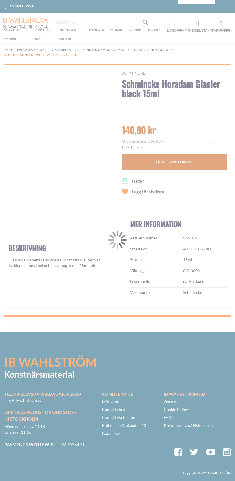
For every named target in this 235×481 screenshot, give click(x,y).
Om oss (170, 401)
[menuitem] (15, 35)
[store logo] (23, 23)
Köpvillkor (111, 433)
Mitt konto (111, 401)
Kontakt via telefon (118, 417)
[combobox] (102, 23)
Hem (8, 49)
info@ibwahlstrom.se (22, 400)
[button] (21, 192)
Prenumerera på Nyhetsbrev (188, 425)
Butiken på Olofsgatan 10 (124, 425)
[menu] (117, 35)
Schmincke (133, 73)
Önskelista (197, 24)
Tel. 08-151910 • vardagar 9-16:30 (42, 394)
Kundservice (22, 5)
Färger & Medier (31, 49)
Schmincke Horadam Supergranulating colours (127, 49)
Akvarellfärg (64, 49)
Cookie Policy (176, 409)
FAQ (168, 417)
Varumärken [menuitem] (219, 30)
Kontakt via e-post (118, 409)
